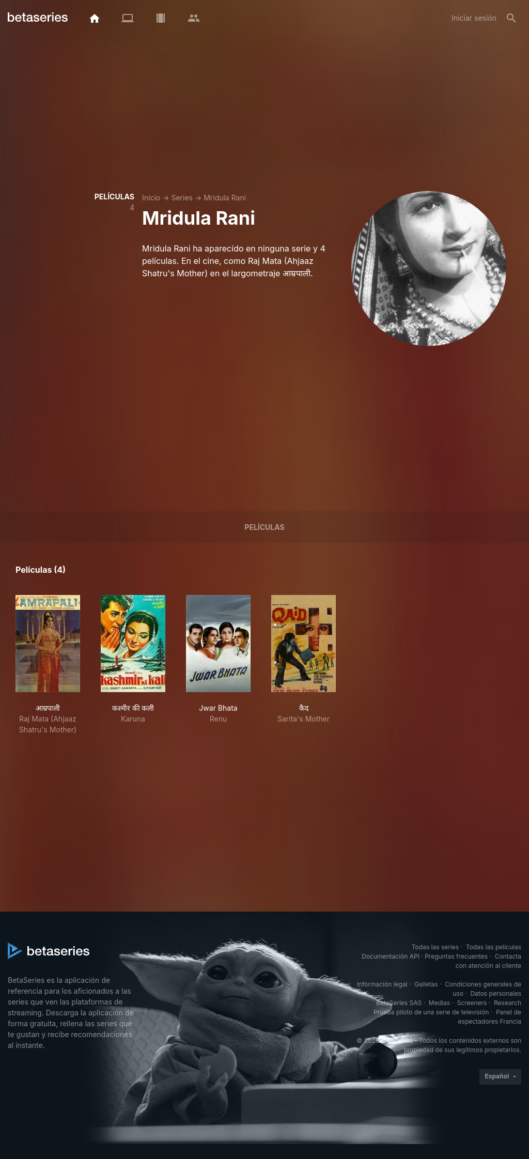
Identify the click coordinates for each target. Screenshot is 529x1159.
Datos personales (495, 993)
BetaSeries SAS (399, 1003)
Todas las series (435, 947)
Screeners (472, 1003)
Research (507, 1003)
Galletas (426, 984)
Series (182, 197)
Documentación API (390, 956)
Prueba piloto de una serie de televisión (431, 1012)
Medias (439, 1003)
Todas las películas (493, 947)
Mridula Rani (225, 197)
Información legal (382, 984)
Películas (264, 527)
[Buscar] (511, 18)
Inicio (151, 197)
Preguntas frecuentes (456, 956)
